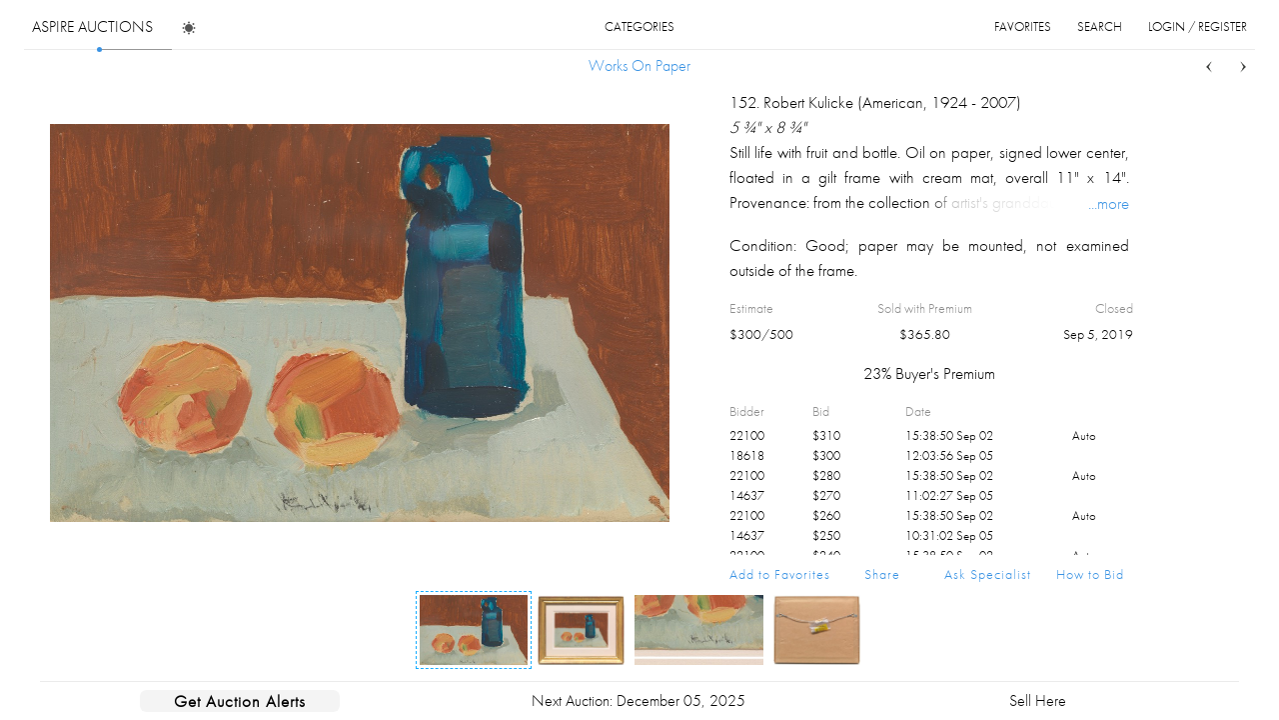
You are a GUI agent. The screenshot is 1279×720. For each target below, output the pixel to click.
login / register (1197, 26)
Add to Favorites (779, 574)
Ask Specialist (987, 574)
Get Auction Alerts (240, 701)
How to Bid (1090, 574)
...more (1108, 203)
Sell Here (1037, 700)
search (1099, 26)
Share (882, 574)
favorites (1022, 26)
